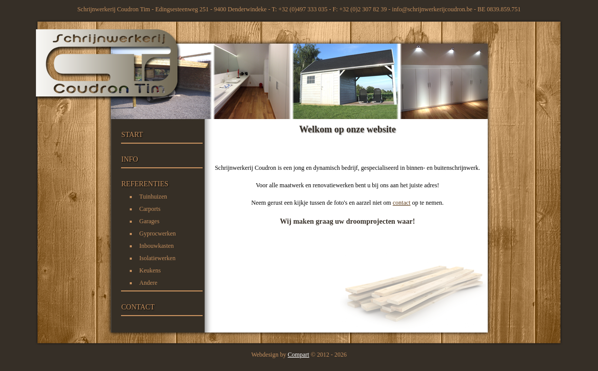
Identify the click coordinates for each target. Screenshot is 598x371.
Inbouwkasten (156, 245)
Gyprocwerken (157, 233)
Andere (148, 282)
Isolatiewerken (157, 258)
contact (402, 202)
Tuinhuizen (153, 196)
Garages (149, 221)
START (132, 135)
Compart (298, 354)
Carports (150, 208)
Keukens (150, 270)
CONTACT (138, 307)
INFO (130, 159)
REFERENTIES (145, 184)
